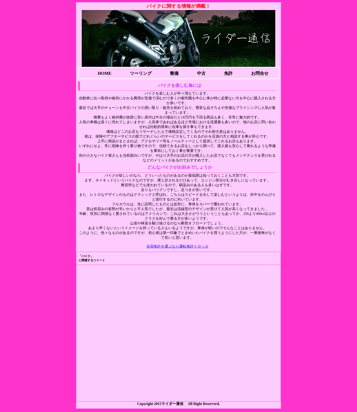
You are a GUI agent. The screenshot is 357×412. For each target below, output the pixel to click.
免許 (228, 73)
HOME (104, 73)
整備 (174, 73)
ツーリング (140, 73)
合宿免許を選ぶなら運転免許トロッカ (177, 246)
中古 (201, 73)
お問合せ (259, 73)
